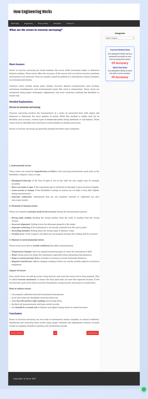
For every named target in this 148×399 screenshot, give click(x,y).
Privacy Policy (43, 23)
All (55, 333)
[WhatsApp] (144, 389)
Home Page (15, 23)
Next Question (92, 333)
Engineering (28, 23)
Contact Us (70, 23)
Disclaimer (57, 23)
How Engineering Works (32, 11)
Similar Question (17, 333)
